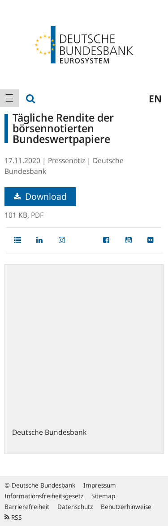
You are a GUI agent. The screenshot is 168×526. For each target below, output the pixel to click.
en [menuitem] (155, 98)
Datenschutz (75, 506)
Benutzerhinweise (126, 506)
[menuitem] (9, 98)
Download (40, 196)
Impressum (99, 485)
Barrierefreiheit (26, 506)
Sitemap (103, 496)
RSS (13, 517)
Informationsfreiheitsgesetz (43, 496)
